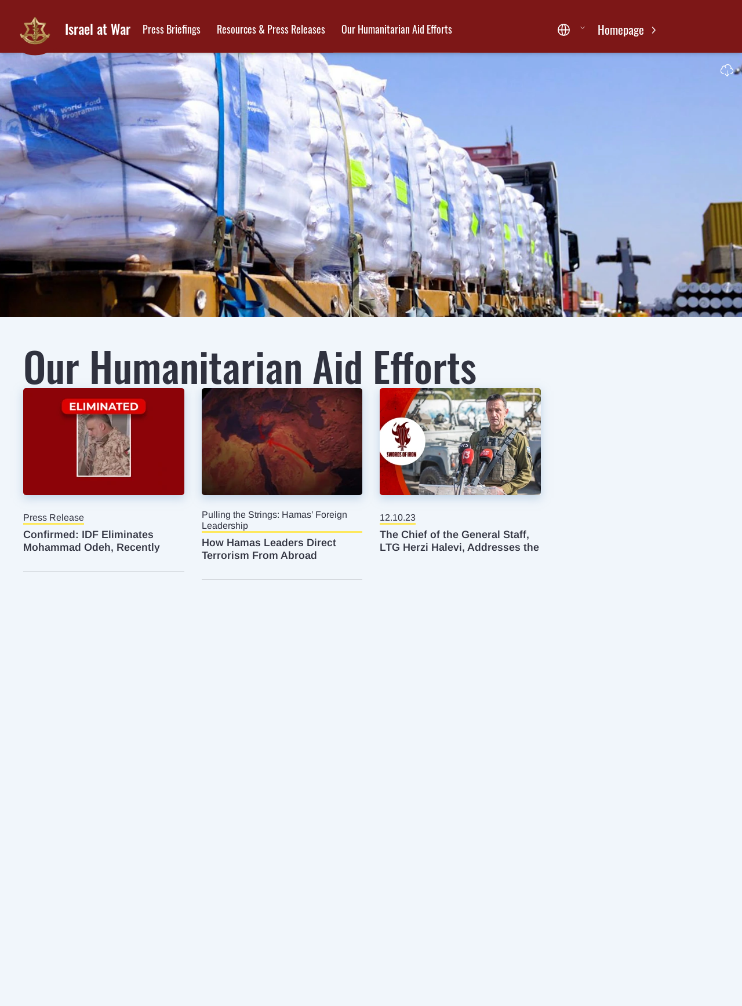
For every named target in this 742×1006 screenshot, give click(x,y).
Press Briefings (172, 28)
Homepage (622, 29)
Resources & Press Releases (271, 28)
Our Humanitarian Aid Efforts (396, 28)
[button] (571, 30)
